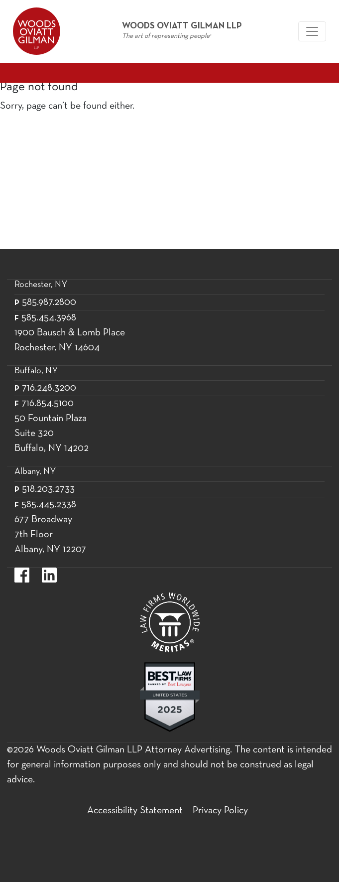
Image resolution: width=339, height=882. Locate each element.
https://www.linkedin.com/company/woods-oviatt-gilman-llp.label (49, 575)
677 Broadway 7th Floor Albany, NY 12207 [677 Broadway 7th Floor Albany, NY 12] (50, 534)
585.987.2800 (49, 302)
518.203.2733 (48, 489)
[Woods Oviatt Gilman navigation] (312, 31)
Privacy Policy (220, 810)
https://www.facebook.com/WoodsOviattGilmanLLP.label (21, 575)
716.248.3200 (49, 388)
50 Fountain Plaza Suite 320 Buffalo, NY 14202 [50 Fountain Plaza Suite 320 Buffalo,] (51, 433)
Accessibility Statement (135, 810)
